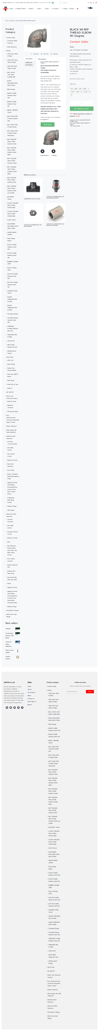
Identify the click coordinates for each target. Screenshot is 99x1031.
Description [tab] (29, 59)
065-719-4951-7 (48, 2)
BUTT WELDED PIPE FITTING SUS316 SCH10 (11, 180)
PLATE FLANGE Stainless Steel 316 (11, 255)
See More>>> (45, 120)
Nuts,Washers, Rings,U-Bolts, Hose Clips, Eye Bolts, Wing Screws (12, 550)
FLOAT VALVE (11, 220)
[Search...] (68, 3)
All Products (12, 20)
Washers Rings (12, 506)
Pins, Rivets (10, 470)
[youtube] (96, 2)
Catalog (54, 155)
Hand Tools (9, 357)
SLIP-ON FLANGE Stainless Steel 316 (12, 284)
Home (7, 20)
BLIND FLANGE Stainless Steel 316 (11, 104)
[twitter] (90, 2)
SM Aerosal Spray (12, 411)
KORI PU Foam (11, 401)
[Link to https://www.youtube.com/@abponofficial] (10, 707)
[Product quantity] (81, 103)
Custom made (10, 38)
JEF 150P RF (10, 392)
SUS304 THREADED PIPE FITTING (12, 299)
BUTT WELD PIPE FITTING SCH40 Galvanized (12, 133)
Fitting (8, 51)
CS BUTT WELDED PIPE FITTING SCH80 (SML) (12, 214)
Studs (9, 583)
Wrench (9, 388)
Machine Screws (12, 460)
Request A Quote (83, 109)
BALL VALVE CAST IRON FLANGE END (11, 75)
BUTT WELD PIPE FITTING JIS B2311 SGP (12, 118)
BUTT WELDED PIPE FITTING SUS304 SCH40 (12, 161)
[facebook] (88, 2)
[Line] (22, 707)
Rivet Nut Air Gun (12, 384)
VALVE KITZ (11, 341)
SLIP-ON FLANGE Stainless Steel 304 (12, 276)
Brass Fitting (11, 364)
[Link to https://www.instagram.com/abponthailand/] (7, 707)
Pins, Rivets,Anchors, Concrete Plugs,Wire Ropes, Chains (54, 983)
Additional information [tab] (29, 64)
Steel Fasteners (12, 47)
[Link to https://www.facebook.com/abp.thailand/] (14, 707)
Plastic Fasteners (11, 426)
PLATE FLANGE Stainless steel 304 (11, 247)
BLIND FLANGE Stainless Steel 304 (11, 95)
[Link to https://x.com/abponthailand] (18, 707)
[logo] (5, 7)
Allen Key (10, 360)
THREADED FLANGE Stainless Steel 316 (12, 328)
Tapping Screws (12, 587)
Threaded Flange (12, 314)
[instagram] (93, 2)
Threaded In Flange (12, 610)
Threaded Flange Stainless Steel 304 (12, 320)
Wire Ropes (10, 510)
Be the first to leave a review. (77, 79)
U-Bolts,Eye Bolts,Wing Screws (10, 500)
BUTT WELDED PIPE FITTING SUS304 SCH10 (11, 141)
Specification (45, 155)
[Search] (61, 3)
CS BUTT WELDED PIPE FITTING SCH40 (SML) (12, 205)
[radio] (72, 89)
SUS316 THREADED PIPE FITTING (12, 308)
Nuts (8, 542)
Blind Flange (11, 89)
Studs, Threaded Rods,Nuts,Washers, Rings (13, 476)
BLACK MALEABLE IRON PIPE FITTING (12, 83)
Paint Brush (10, 380)
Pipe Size (73, 84)
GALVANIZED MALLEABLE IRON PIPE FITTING (12, 226)
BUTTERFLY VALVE (54, 827)
